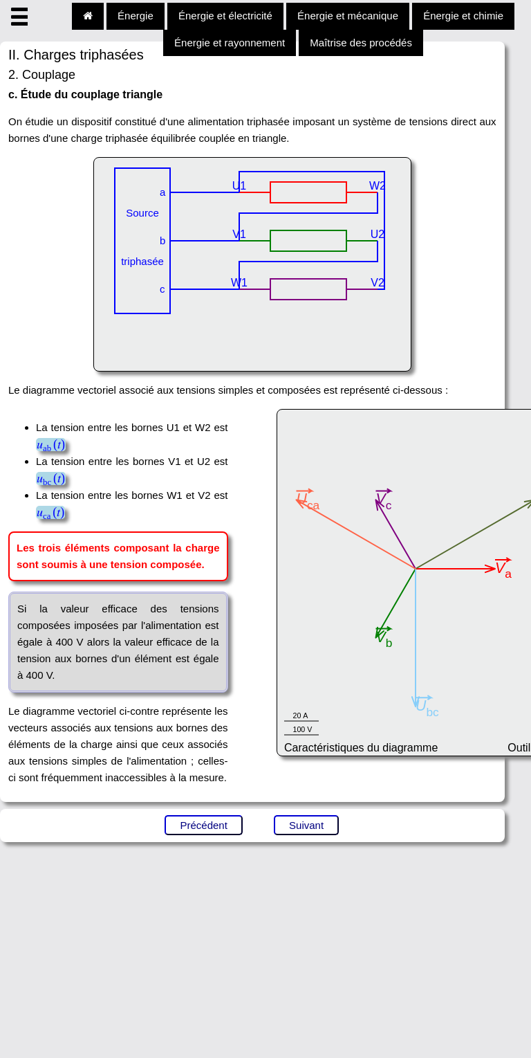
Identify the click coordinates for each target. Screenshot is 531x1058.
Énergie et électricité (225, 15)
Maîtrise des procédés (361, 42)
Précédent (203, 825)
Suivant (306, 825)
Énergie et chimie (463, 15)
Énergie (135, 15)
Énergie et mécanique (347, 15)
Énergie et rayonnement (229, 42)
